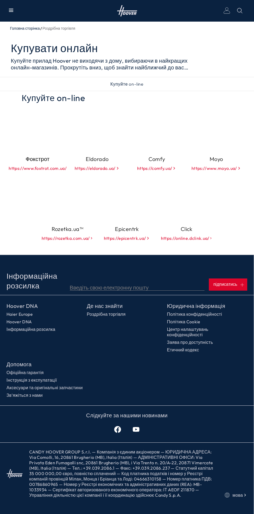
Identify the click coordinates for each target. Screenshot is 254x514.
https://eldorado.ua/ (97, 168)
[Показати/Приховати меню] (12, 11)
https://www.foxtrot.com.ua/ (37, 168)
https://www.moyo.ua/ (216, 168)
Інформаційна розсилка (30, 329)
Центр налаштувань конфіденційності (187, 332)
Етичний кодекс (183, 349)
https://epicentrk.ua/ (127, 238)
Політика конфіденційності (194, 314)
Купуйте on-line (127, 84)
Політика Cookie (183, 321)
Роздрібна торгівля (106, 314)
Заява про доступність (190, 342)
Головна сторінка (25, 28)
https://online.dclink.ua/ (186, 238)
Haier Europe (19, 314)
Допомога (19, 364)
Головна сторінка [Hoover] (127, 10)
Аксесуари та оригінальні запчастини (44, 387)
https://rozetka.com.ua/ (67, 238)
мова (236, 495)
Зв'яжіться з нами (24, 395)
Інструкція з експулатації (31, 380)
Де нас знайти (105, 306)
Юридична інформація (196, 306)
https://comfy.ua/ (156, 168)
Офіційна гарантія (25, 372)
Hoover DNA (22, 306)
